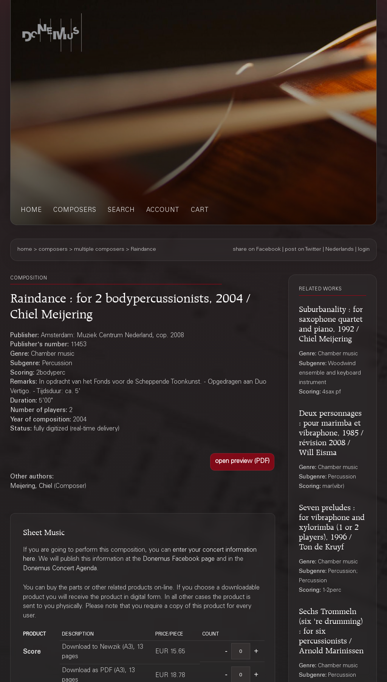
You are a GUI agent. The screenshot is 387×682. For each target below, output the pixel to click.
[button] (242, 462)
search (121, 210)
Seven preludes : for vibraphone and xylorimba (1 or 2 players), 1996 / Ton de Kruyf (332, 526)
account (163, 210)
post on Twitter (303, 249)
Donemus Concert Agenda (60, 569)
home (31, 210)
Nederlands (339, 249)
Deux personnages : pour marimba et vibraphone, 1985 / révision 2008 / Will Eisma (331, 431)
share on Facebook (257, 249)
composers (74, 210)
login (364, 249)
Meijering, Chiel (31, 486)
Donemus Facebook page (179, 559)
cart (200, 210)
